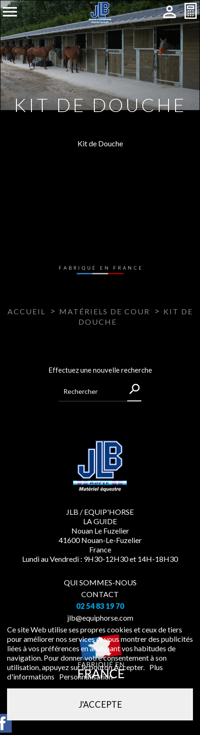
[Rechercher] (100, 391)
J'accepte (100, 704)
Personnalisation (86, 676)
